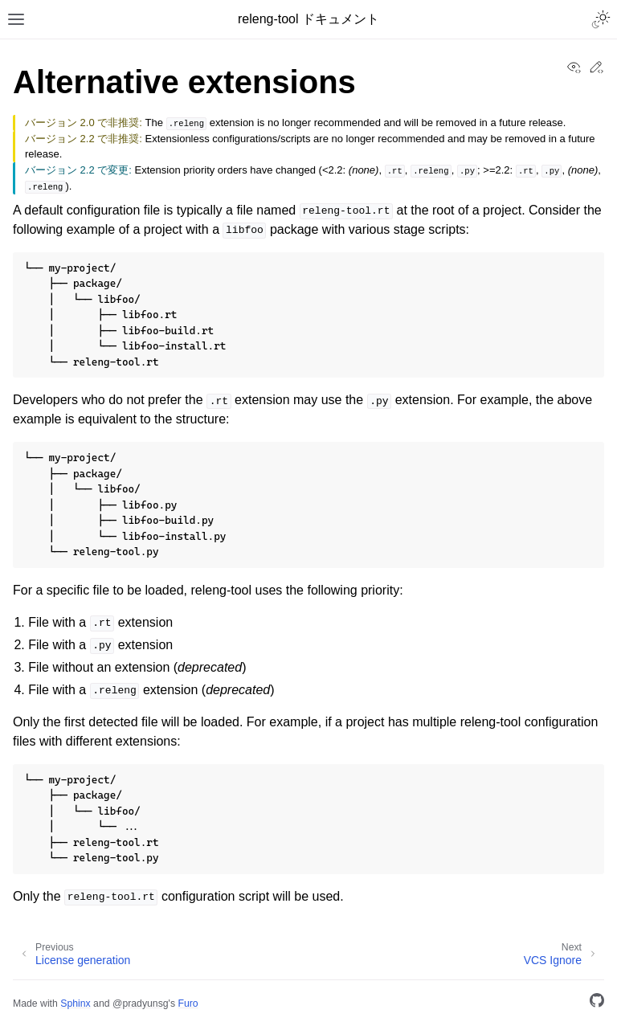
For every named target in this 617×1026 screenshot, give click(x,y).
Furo (188, 1003)
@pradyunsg (140, 1003)
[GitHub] (597, 1003)
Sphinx (75, 1003)
